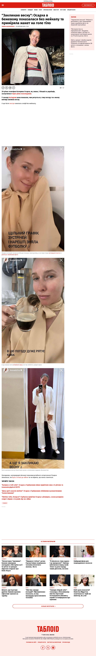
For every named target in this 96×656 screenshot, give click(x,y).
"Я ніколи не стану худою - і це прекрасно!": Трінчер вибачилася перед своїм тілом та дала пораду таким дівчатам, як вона (60, 565)
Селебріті (23, 10)
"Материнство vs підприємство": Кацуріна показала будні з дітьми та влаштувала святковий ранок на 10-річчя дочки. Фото (81, 32)
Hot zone (63, 10)
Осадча (5, 503)
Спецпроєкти (71, 10)
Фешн (36, 10)
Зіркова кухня (47, 10)
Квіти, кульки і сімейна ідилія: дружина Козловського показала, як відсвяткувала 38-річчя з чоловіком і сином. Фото (81, 43)
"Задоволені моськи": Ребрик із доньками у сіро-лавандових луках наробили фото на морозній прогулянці (81, 22)
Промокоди (66, 642)
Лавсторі (56, 10)
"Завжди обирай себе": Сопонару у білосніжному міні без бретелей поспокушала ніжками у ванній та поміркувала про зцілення (60, 594)
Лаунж (73, 17)
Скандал (30, 10)
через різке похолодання (21, 94)
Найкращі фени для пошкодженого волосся (83, 562)
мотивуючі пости (54, 253)
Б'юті (40, 10)
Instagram (12, 97)
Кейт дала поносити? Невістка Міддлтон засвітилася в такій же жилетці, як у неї (82, 593)
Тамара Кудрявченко (8, 26)
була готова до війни (20, 477)
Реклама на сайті (31, 642)
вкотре (12, 103)
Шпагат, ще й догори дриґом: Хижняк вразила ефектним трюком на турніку (11, 593)
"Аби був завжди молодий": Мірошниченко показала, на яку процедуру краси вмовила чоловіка (36, 594)
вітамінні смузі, (18, 365)
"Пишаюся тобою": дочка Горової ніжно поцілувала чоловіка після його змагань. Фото (36, 564)
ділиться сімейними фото (10, 254)
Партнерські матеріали (54, 642)
